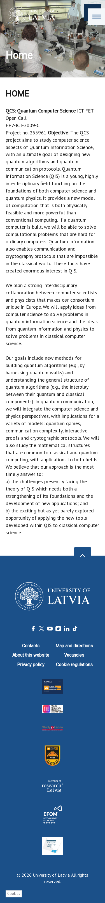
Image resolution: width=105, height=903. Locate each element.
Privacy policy (31, 664)
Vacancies (74, 655)
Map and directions (74, 645)
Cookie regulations (74, 664)
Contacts (30, 645)
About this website (30, 655)
